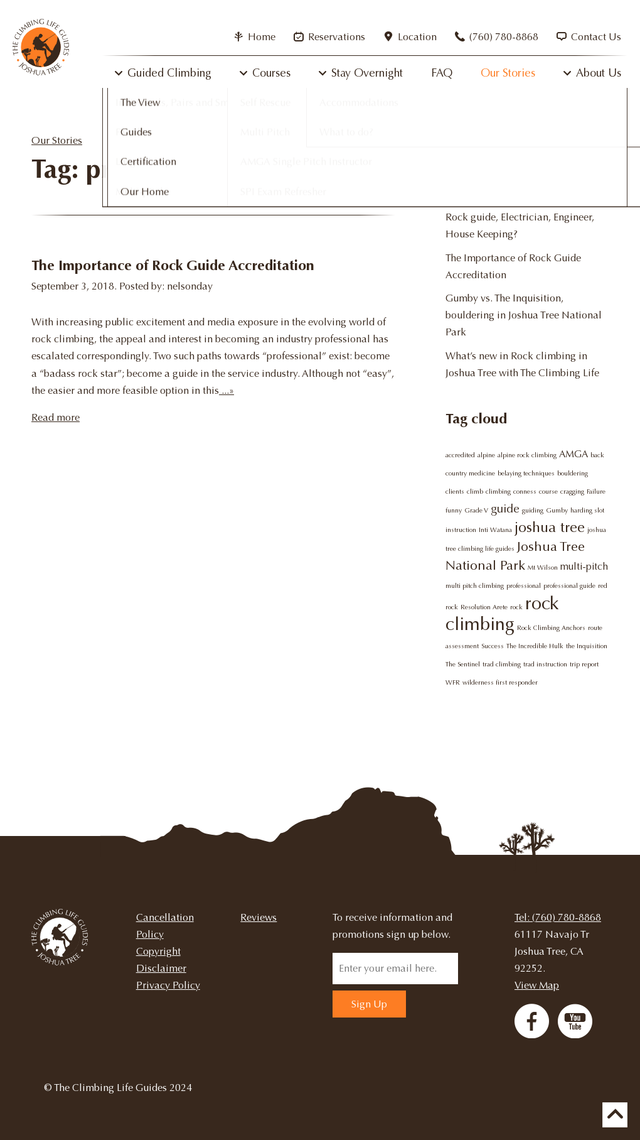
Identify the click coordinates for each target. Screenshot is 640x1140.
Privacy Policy (168, 985)
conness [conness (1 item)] (524, 491)
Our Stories (508, 73)
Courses (271, 73)
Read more (55, 417)
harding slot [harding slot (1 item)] (587, 510)
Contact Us (589, 37)
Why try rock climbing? (497, 194)
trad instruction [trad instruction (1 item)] (545, 664)
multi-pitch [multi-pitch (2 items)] (584, 566)
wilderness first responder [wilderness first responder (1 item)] (500, 682)
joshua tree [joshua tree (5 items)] (550, 527)
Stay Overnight (367, 73)
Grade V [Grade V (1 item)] (476, 510)
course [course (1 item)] (548, 491)
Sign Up (369, 1004)
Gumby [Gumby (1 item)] (557, 510)
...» (226, 390)
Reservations (329, 37)
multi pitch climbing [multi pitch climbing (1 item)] (474, 586)
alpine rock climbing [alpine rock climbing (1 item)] (527, 455)
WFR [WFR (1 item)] (452, 682)
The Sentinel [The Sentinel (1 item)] (462, 664)
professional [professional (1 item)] (523, 586)
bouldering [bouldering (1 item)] (572, 473)
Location (410, 37)
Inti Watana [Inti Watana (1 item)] (495, 530)
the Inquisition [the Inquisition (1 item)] (586, 646)
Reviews (258, 917)
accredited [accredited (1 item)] (460, 455)
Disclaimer (161, 968)
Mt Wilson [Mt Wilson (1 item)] (543, 567)
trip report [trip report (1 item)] (584, 664)
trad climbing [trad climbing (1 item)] (502, 664)
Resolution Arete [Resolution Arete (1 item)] (484, 607)
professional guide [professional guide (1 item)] (569, 586)
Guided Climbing (169, 73)
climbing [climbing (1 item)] (498, 491)
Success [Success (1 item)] (492, 646)
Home (254, 37)
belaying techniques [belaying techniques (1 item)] (526, 473)
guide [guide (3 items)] (505, 509)
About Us (598, 73)
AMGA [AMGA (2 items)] (573, 454)
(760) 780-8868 (496, 37)
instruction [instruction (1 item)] (460, 530)
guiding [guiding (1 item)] (532, 510)
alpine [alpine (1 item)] (486, 455)
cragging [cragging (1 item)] (572, 491)
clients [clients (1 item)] (454, 491)
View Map (537, 985)
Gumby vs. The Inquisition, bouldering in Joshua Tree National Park (523, 315)
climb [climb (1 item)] (475, 491)
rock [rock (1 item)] (516, 607)
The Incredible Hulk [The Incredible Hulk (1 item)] (534, 646)
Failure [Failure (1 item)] (596, 491)
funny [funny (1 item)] (453, 510)
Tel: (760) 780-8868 (558, 917)
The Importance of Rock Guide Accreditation (172, 265)
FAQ (441, 73)
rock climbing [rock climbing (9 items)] (502, 613)
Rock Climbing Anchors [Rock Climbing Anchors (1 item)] (551, 628)
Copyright (158, 951)
